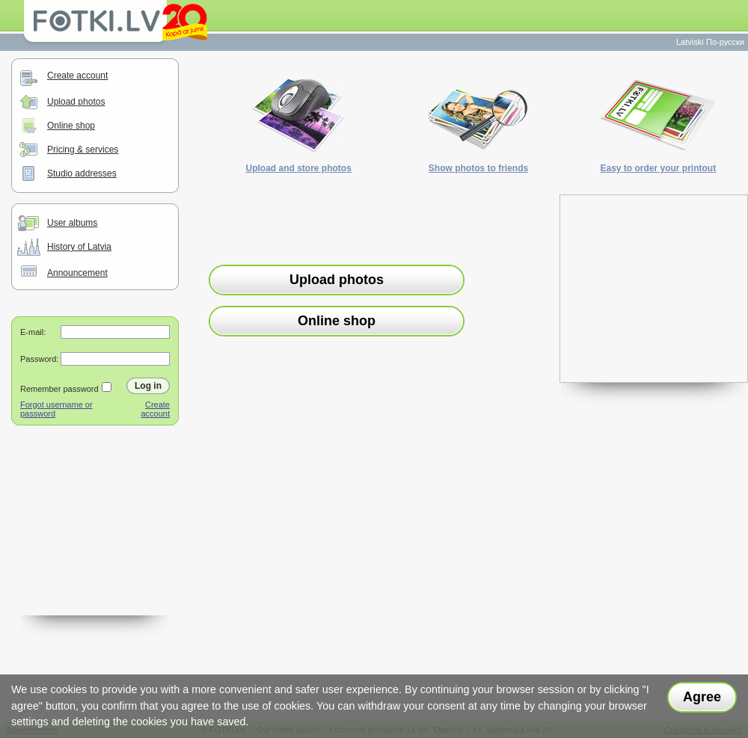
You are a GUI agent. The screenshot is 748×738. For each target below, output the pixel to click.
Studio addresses (82, 173)
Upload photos (76, 101)
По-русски (725, 41)
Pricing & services (82, 149)
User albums (72, 223)
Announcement (77, 273)
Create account (77, 75)
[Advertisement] (95, 540)
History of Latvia (79, 247)
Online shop (71, 125)
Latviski (690, 41)
